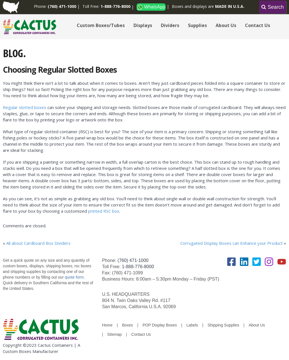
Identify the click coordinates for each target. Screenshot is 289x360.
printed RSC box (103, 211)
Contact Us (257, 25)
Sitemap (114, 334)
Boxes (127, 325)
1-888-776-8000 (138, 266)
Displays (142, 25)
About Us (226, 25)
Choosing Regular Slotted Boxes (60, 69)
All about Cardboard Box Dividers (38, 243)
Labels (192, 325)
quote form (74, 277)
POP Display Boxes (160, 325)
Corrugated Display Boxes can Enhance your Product (231, 243)
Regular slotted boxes (24, 107)
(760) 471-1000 (133, 260)
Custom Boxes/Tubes (101, 25)
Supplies (197, 25)
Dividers (170, 25)
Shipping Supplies (223, 325)
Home (107, 325)
